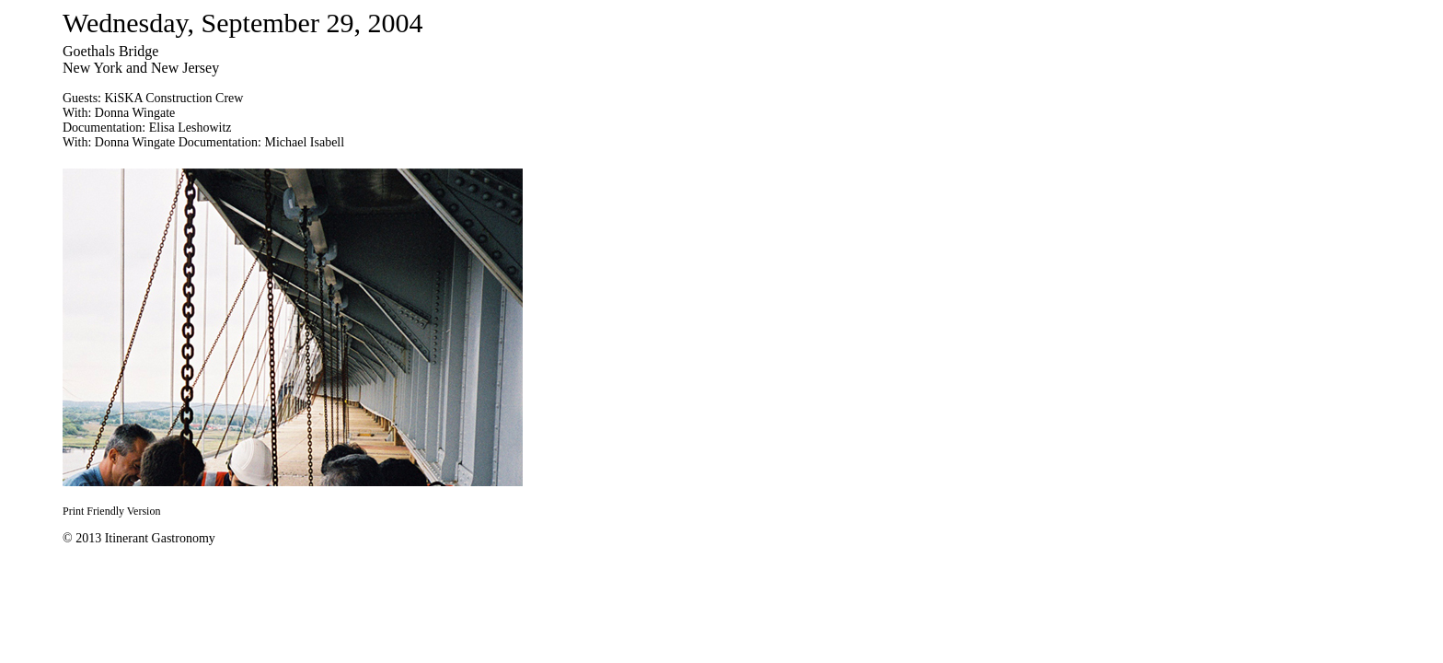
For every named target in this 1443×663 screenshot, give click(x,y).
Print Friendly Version (111, 511)
